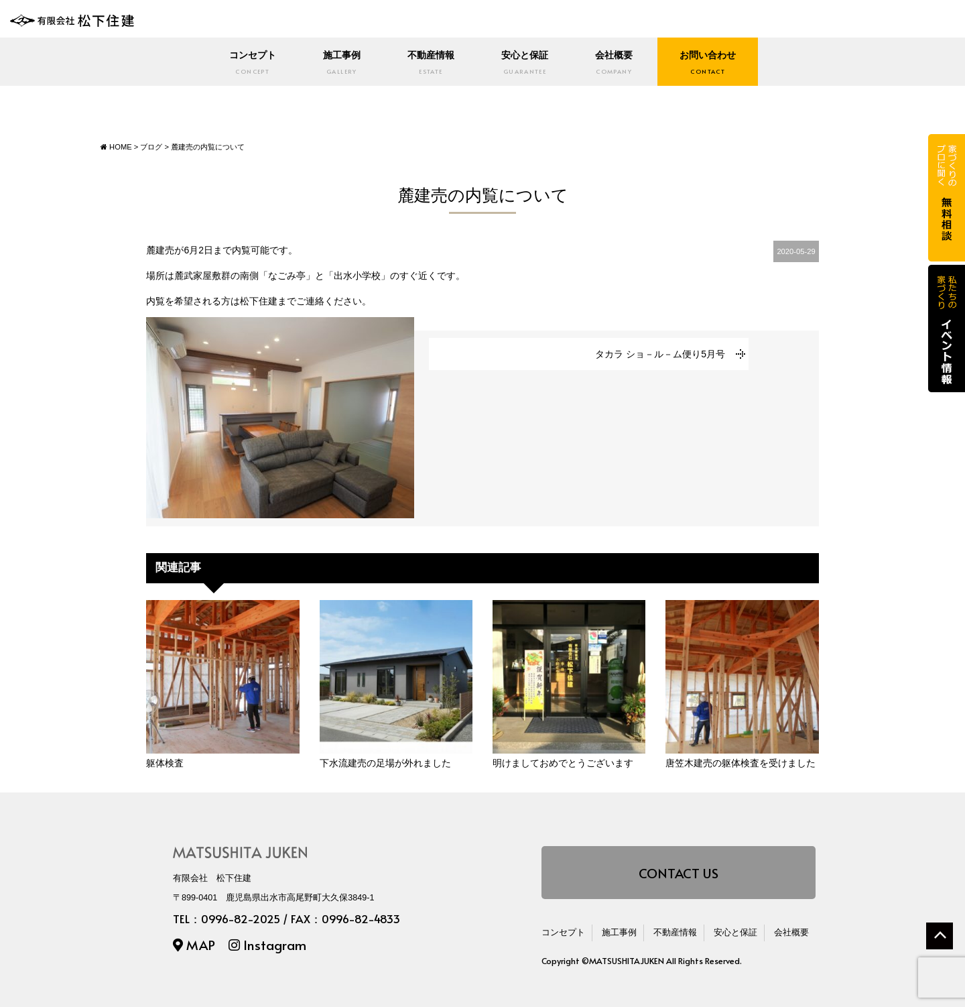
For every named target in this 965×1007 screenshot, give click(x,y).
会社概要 (618, 63)
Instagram (267, 944)
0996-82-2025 (240, 919)
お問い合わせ (715, 63)
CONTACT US (678, 872)
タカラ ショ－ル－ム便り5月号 (660, 353)
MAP (194, 944)
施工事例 (337, 63)
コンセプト (245, 63)
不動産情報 (428, 63)
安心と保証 (526, 63)
